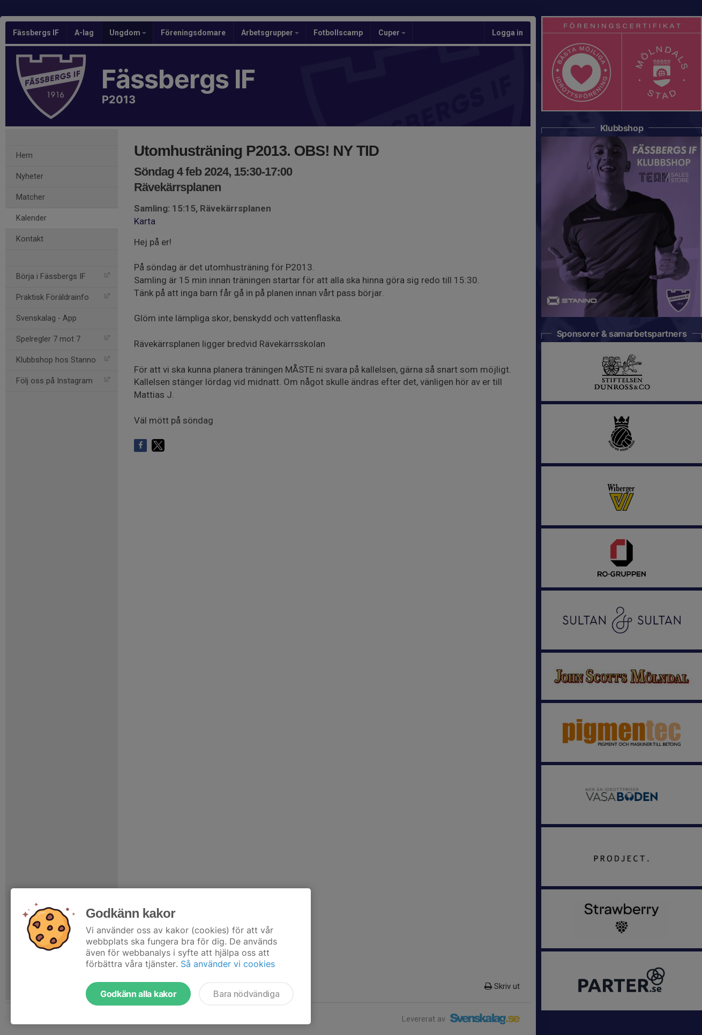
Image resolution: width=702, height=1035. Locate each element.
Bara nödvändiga (246, 993)
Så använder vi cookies (228, 963)
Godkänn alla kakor (138, 993)
